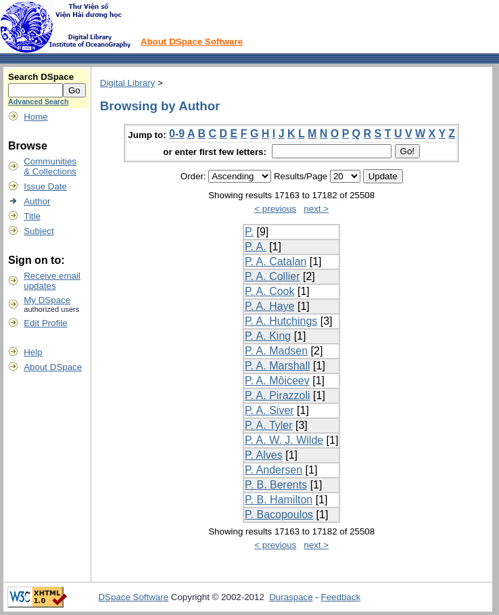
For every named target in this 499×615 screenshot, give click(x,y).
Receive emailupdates (52, 281)
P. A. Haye (270, 306)
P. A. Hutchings (281, 321)
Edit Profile (45, 323)
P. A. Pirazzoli (277, 395)
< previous (275, 209)
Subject (38, 231)
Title (32, 216)
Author (37, 201)
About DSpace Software (192, 42)
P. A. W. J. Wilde (284, 440)
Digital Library (127, 83)
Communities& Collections (50, 166)
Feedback (341, 597)
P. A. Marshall (277, 365)
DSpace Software (133, 597)
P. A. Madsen (276, 351)
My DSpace (47, 300)
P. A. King (268, 336)
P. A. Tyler (269, 425)
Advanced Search (38, 101)
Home (36, 117)
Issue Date (45, 186)
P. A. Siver (269, 410)
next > (316, 209)
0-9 (177, 133)
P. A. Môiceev (277, 380)
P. (249, 231)
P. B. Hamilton (278, 499)
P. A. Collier (272, 276)
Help (33, 352)
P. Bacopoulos (279, 514)
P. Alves (264, 455)
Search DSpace (41, 77)
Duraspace (290, 597)
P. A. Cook (270, 291)
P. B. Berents (276, 485)
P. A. (255, 246)
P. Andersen (273, 470)
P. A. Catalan (275, 261)
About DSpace (53, 367)
